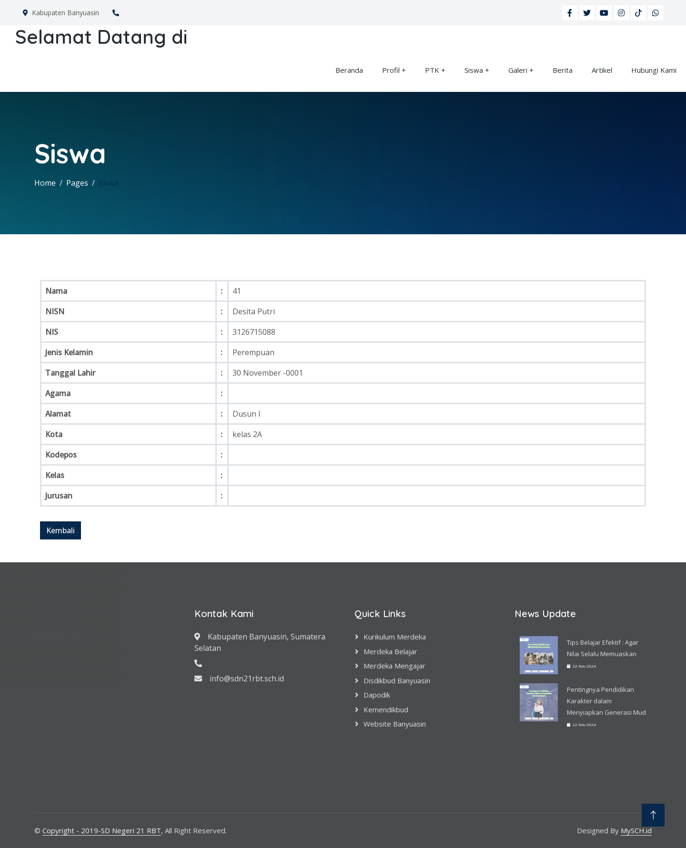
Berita (563, 70)
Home (45, 183)
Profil (391, 70)
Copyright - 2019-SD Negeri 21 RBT (101, 830)
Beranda (349, 70)
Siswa (473, 70)
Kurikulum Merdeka (394, 636)
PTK (432, 70)
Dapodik (376, 694)
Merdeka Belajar (390, 651)
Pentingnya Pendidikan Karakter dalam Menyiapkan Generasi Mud (606, 701)
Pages (77, 183)
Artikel (602, 70)
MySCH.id (636, 830)
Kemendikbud (385, 709)
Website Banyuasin (394, 723)
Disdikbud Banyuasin (396, 680)
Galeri (517, 70)
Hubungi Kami (653, 70)
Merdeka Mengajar (394, 665)
